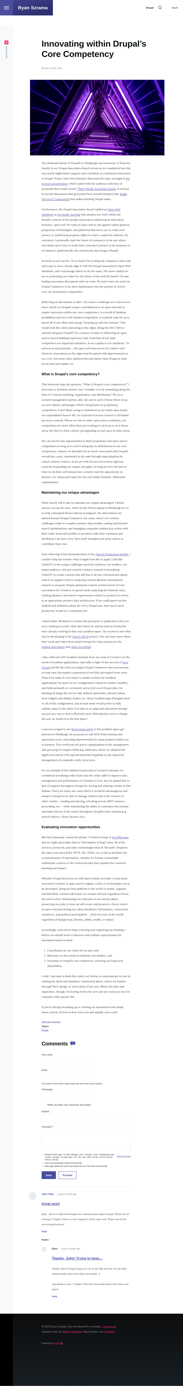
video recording (80, 647)
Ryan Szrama (33, 18)
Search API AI (80, 636)
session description (53, 647)
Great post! (51, 1204)
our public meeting (68, 214)
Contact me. (109, 1326)
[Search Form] (160, 18)
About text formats (124, 1157)
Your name (47, 1055)
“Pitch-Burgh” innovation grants (96, 189)
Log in (175, 18)
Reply (44, 1231)
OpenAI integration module (111, 554)
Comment (46, 1127)
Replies (45, 1240)
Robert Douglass (72, 1331)
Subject (45, 1111)
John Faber (48, 1194)
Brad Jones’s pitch (82, 729)
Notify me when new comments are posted (68, 1105)
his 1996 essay (120, 837)
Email (44, 1070)
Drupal (45, 1030)
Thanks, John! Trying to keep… (77, 1258)
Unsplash (109, 1331)
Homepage (47, 1089)
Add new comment (51, 1022)
